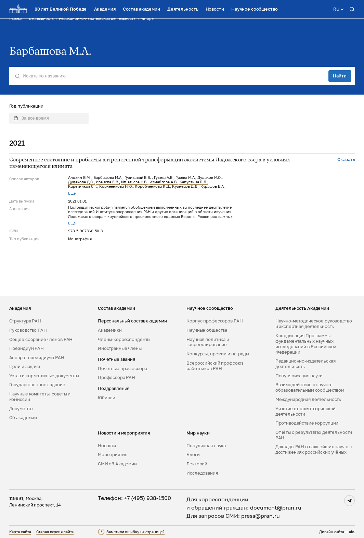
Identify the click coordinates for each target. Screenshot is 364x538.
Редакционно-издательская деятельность (305, 363)
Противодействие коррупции (307, 423)
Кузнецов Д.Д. (185, 186)
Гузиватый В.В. (138, 177)
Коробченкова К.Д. (152, 186)
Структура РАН (25, 320)
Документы (21, 408)
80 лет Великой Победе (61, 9)
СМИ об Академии (117, 463)
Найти (339, 75)
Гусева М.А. (186, 177)
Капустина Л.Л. (194, 182)
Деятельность (182, 9)
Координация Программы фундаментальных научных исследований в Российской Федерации (306, 344)
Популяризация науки (299, 375)
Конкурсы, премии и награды (217, 353)
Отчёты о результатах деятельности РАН (313, 435)
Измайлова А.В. (164, 182)
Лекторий (196, 463)
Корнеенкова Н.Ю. (116, 186)
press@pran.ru (260, 515)
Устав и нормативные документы (44, 375)
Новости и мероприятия (124, 433)
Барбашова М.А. (107, 177)
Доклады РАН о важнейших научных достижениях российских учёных (314, 449)
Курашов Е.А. (212, 186)
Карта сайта (20, 532)
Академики (110, 330)
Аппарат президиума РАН (36, 357)
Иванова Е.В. (107, 182)
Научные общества (206, 330)
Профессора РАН (116, 377)
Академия (105, 9)
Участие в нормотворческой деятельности (305, 411)
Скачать (346, 159)
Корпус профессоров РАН (214, 320)
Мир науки (198, 433)
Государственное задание (37, 384)
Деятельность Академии (302, 308)
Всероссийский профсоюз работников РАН (214, 365)
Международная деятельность (308, 399)
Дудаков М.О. (209, 177)
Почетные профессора (122, 368)
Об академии (23, 417)
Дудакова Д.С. (81, 182)
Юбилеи (106, 397)
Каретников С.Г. (82, 186)
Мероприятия (112, 454)
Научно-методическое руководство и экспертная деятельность (313, 323)
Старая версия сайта (55, 532)
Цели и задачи (24, 366)
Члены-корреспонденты (124, 339)
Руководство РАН (28, 330)
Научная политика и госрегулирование (207, 342)
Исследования (202, 473)
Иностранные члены (120, 348)
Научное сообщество (254, 9)
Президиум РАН (26, 348)
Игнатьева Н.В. (134, 182)
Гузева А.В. (163, 177)
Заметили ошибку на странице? (135, 532)
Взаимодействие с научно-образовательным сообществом (309, 387)
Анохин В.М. (79, 177)
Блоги (192, 454)
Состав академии (141, 9)
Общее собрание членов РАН (41, 339)
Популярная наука (206, 445)
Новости (215, 9)
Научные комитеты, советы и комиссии (40, 396)
